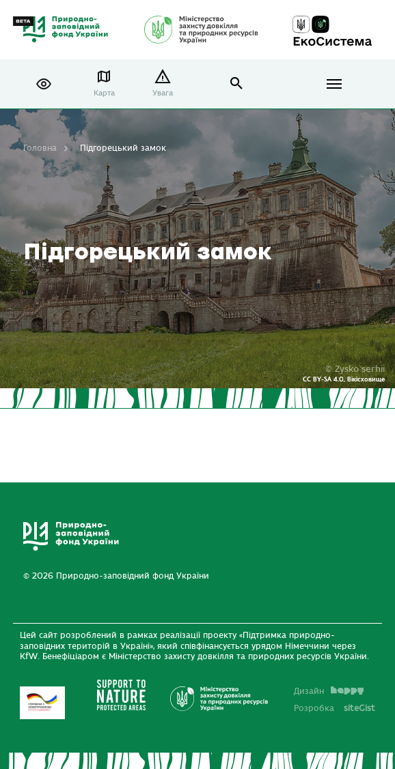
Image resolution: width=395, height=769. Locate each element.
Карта (104, 93)
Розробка (334, 708)
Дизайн (329, 691)
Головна (40, 148)
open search (236, 83)
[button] (43, 83)
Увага (162, 93)
